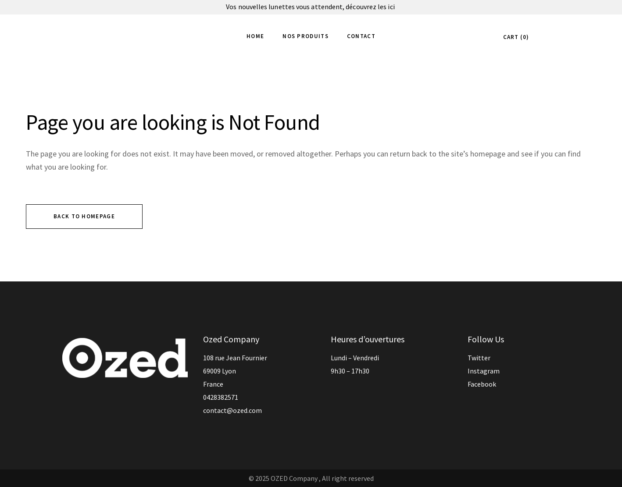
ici (392, 6)
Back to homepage (84, 216)
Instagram (484, 370)
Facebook (482, 384)
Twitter (479, 357)
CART (514, 37)
